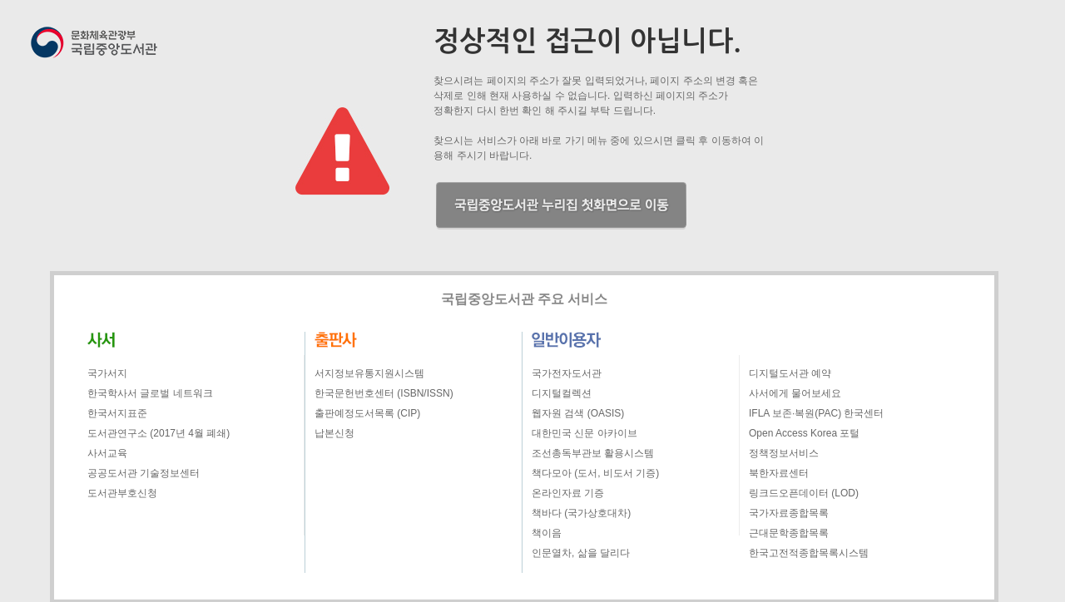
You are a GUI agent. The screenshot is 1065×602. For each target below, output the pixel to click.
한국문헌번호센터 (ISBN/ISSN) (384, 393)
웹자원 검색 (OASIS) (578, 413)
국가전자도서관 (567, 373)
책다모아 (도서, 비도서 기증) (595, 473)
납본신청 (334, 433)
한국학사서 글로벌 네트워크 (150, 393)
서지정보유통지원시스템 (369, 373)
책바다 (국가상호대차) (581, 513)
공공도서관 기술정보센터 (143, 473)
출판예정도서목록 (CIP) (367, 413)
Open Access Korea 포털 (804, 433)
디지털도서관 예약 (790, 373)
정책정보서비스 (784, 453)
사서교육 (107, 453)
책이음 (547, 533)
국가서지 (107, 373)
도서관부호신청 (122, 493)
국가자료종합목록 (789, 513)
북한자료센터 (779, 473)
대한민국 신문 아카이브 (584, 433)
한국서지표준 (117, 413)
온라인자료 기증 (568, 493)
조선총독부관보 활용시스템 (593, 453)
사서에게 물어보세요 (795, 393)
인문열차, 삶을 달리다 (581, 553)
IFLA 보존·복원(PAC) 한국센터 (816, 413)
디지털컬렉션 (562, 393)
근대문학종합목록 (789, 533)
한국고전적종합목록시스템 (809, 553)
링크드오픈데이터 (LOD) (804, 493)
